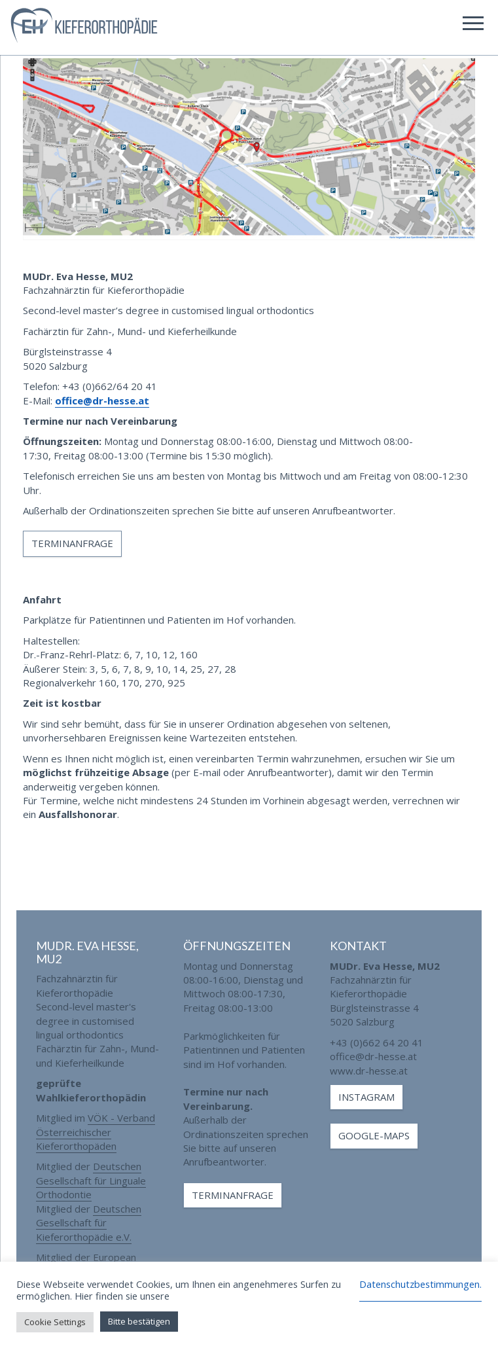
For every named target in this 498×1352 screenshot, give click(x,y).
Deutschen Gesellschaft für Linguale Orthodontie (91, 1180)
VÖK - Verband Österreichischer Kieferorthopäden (95, 1131)
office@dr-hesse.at (102, 400)
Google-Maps (374, 1135)
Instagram (366, 1096)
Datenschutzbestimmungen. (420, 1284)
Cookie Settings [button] (55, 1322)
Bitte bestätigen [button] (139, 1321)
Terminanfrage (72, 543)
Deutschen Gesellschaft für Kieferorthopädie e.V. (88, 1222)
